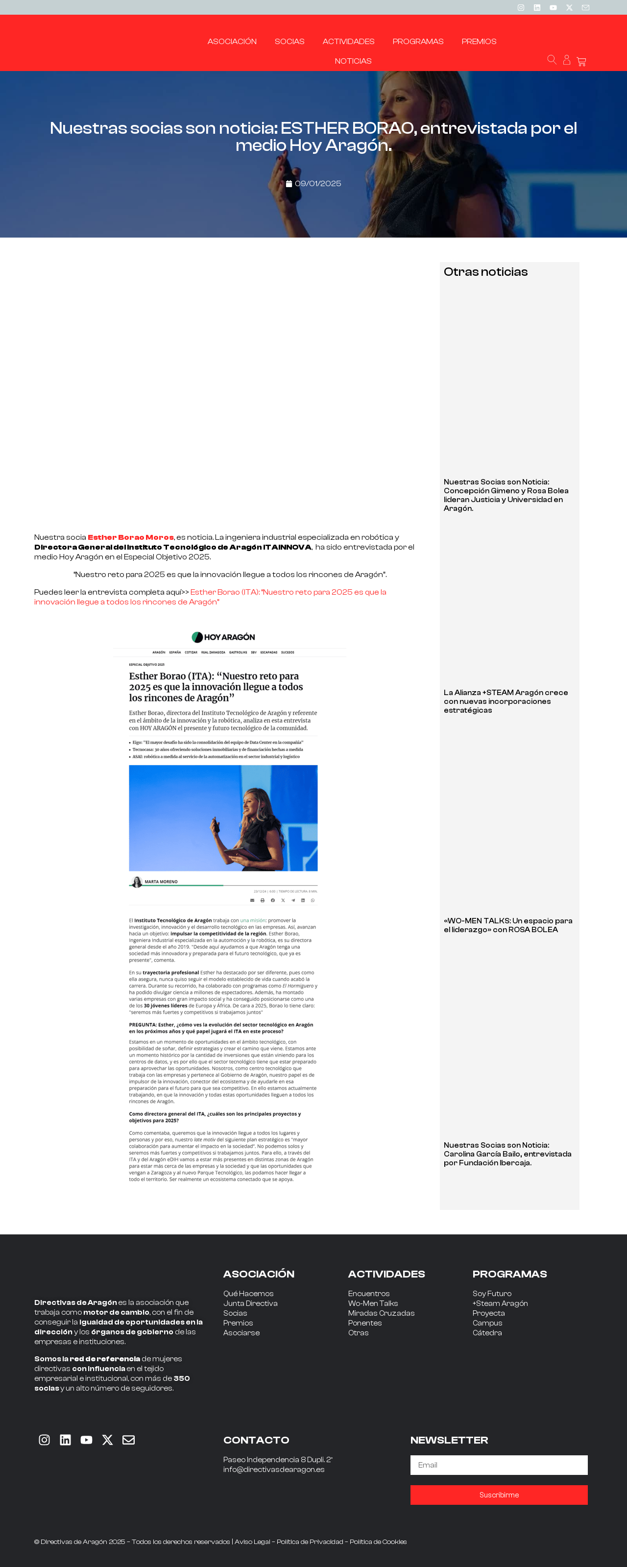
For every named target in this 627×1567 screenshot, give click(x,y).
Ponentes (365, 1323)
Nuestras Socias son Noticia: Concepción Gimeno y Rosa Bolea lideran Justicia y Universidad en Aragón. (506, 495)
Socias (235, 1313)
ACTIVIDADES (386, 1274)
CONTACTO (256, 1440)
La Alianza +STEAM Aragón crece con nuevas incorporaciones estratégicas (506, 702)
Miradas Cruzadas (381, 1313)
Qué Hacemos (248, 1294)
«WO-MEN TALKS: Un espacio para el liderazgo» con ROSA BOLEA (508, 925)
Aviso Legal (252, 1542)
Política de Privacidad (310, 1542)
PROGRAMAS (510, 1274)
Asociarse (241, 1333)
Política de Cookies (378, 1542)
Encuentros (369, 1294)
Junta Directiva (250, 1304)
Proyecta (489, 1313)
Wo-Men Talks (373, 1304)
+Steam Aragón (500, 1304)
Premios (238, 1323)
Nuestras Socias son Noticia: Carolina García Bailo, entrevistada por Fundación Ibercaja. (508, 1154)
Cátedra (487, 1333)
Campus (488, 1323)
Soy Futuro (492, 1294)
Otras (358, 1333)
